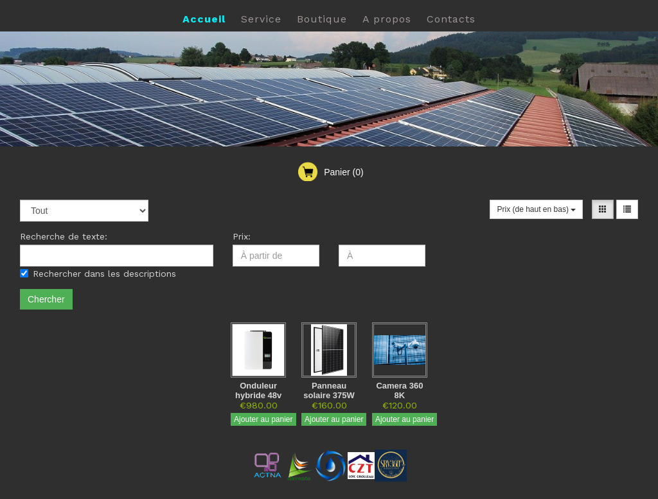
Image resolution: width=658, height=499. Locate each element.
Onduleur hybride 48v (258, 390)
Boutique (322, 19)
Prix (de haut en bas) (536, 209)
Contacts (451, 19)
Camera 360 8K (399, 390)
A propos (386, 19)
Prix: (242, 236)
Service (261, 19)
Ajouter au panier (263, 419)
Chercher (46, 299)
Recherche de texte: (63, 236)
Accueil (204, 19)
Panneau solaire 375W (329, 390)
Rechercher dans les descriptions (98, 273)
